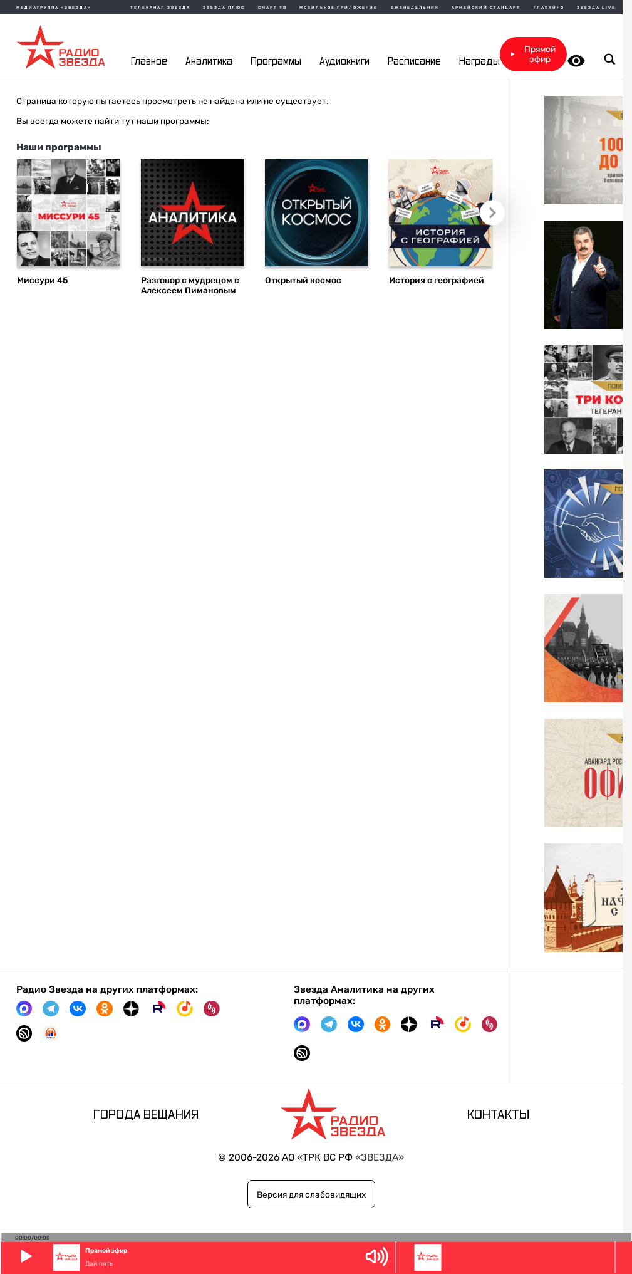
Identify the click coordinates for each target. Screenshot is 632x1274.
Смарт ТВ (272, 7)
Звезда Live (596, 7)
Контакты (498, 1115)
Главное (149, 61)
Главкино (549, 7)
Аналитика (208, 61)
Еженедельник (415, 7)
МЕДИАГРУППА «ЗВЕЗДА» (53, 7)
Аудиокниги (344, 61)
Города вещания (146, 1115)
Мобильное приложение (338, 7)
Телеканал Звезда (160, 7)
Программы (276, 61)
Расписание (414, 61)
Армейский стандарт (486, 7)
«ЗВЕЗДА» (379, 1157)
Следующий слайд (497, 217)
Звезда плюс (224, 7)
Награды (479, 61)
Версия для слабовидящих (311, 1194)
